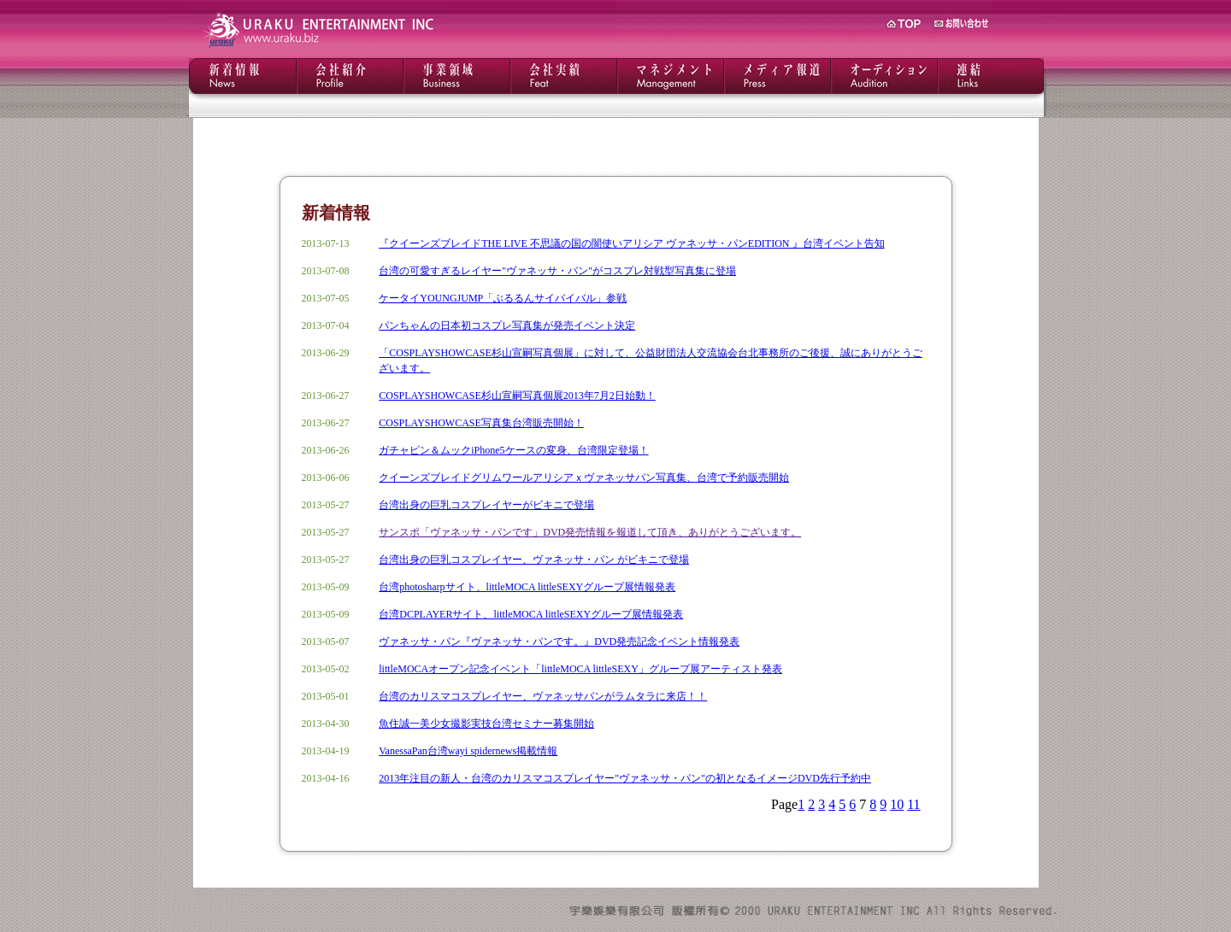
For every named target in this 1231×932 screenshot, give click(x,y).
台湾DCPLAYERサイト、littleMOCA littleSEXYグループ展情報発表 (531, 614)
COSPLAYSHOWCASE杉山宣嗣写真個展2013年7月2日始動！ (517, 396)
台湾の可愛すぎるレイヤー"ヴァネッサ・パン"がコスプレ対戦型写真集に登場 (557, 271)
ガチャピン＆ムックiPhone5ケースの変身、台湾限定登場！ (513, 450)
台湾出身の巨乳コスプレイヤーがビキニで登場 (486, 505)
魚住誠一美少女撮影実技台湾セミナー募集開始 (486, 724)
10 (897, 804)
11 (913, 804)
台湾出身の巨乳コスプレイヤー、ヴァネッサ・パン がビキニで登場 (534, 560)
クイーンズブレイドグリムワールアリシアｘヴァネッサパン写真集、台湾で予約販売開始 (584, 478)
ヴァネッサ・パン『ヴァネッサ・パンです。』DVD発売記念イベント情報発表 (559, 642)
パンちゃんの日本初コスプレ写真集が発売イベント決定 (507, 325)
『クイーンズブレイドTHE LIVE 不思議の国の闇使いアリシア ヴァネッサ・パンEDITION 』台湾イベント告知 (631, 243)
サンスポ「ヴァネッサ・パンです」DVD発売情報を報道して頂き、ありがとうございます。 (590, 532)
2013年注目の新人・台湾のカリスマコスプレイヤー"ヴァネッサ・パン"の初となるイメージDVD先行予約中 (625, 778)
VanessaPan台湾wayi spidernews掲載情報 (468, 751)
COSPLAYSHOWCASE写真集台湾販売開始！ (481, 423)
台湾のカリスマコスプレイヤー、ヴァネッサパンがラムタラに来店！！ (543, 696)
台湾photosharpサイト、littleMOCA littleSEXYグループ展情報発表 (527, 587)
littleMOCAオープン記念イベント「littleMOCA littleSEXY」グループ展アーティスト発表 (580, 669)
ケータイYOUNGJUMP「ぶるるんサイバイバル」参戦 (503, 298)
